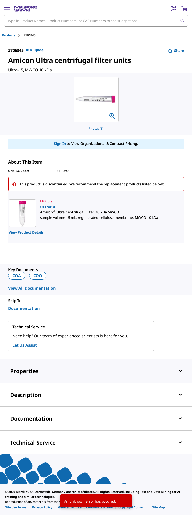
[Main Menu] (7, 8)
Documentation (24, 308)
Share (176, 50)
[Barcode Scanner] (174, 9)
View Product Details (26, 232)
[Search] (182, 21)
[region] (96, 99)
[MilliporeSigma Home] (25, 9)
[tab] (13, 35)
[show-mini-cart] (184, 8)
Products (8, 35)
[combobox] (96, 20)
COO (37, 275)
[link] (91, 213)
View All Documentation (32, 288)
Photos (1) (96, 128)
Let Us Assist (24, 345)
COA (16, 275)
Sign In (60, 143)
